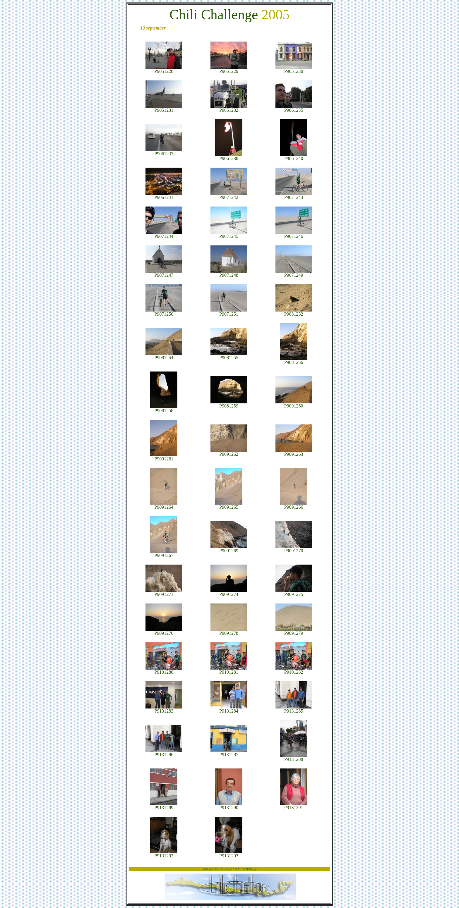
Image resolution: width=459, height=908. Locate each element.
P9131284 (228, 708)
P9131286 (163, 752)
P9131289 (163, 805)
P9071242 (228, 195)
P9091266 (293, 505)
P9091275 (293, 592)
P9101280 (163, 670)
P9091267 (163, 553)
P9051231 (163, 108)
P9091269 (228, 548)
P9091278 (228, 631)
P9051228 (163, 69)
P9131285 (293, 708)
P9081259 (228, 403)
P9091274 (228, 592)
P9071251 (228, 312)
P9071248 (228, 273)
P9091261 (163, 456)
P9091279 (293, 631)
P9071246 (293, 234)
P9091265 (228, 505)
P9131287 (228, 752)
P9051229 (228, 69)
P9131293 (228, 853)
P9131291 (293, 805)
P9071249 (293, 273)
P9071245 (228, 234)
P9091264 (163, 505)
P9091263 (293, 452)
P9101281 (228, 670)
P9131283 (163, 708)
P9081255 (228, 355)
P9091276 (163, 631)
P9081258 (163, 408)
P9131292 (163, 853)
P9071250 (163, 312)
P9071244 (163, 234)
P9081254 (163, 355)
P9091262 (228, 452)
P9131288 (293, 757)
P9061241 (163, 195)
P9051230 (293, 69)
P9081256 (293, 360)
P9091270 (293, 548)
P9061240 (293, 156)
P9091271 (163, 592)
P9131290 (228, 805)
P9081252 (293, 312)
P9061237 (163, 151)
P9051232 (228, 108)
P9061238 (228, 156)
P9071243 (293, 195)
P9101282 (293, 670)
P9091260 (293, 403)
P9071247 (163, 273)
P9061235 (293, 108)
